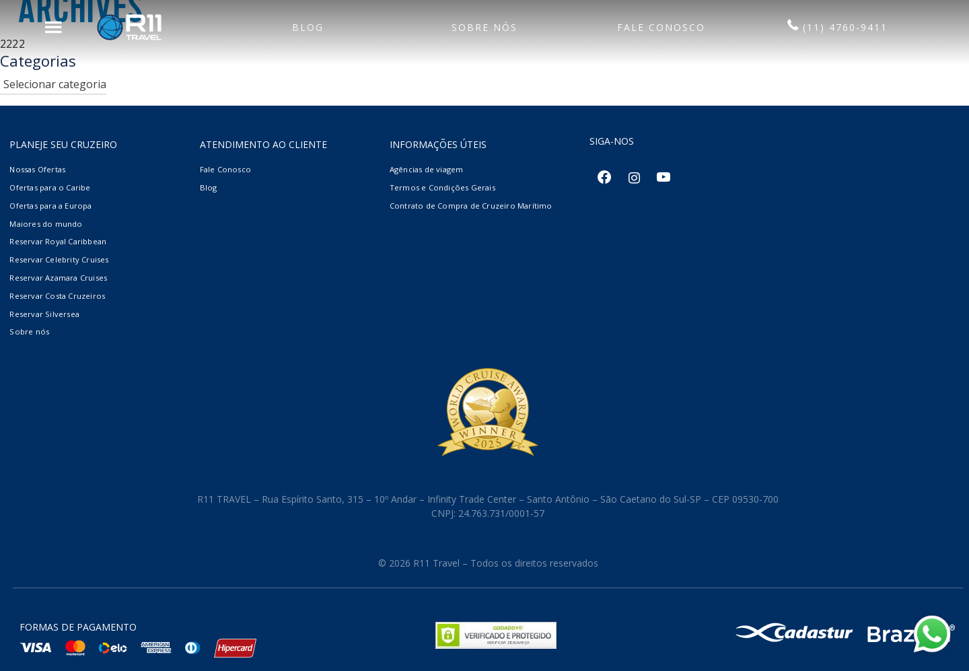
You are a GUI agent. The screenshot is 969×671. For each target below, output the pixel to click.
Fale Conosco (225, 169)
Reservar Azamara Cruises (58, 278)
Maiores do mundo (45, 224)
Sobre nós (29, 331)
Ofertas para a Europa (50, 206)
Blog (208, 187)
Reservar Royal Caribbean (57, 241)
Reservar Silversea (44, 314)
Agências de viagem (427, 169)
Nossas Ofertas (37, 169)
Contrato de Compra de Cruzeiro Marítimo (471, 206)
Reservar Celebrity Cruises (58, 259)
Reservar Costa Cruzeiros (57, 296)
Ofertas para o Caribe (49, 187)
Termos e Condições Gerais (442, 187)
